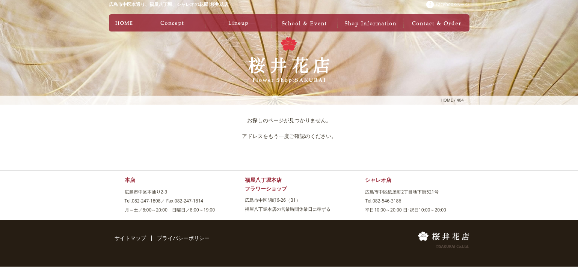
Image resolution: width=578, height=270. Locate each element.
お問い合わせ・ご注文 (436, 23)
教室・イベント (304, 23)
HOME (447, 100)
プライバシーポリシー (183, 238)
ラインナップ (238, 23)
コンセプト (172, 23)
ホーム (124, 23)
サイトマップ (130, 238)
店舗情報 (370, 23)
